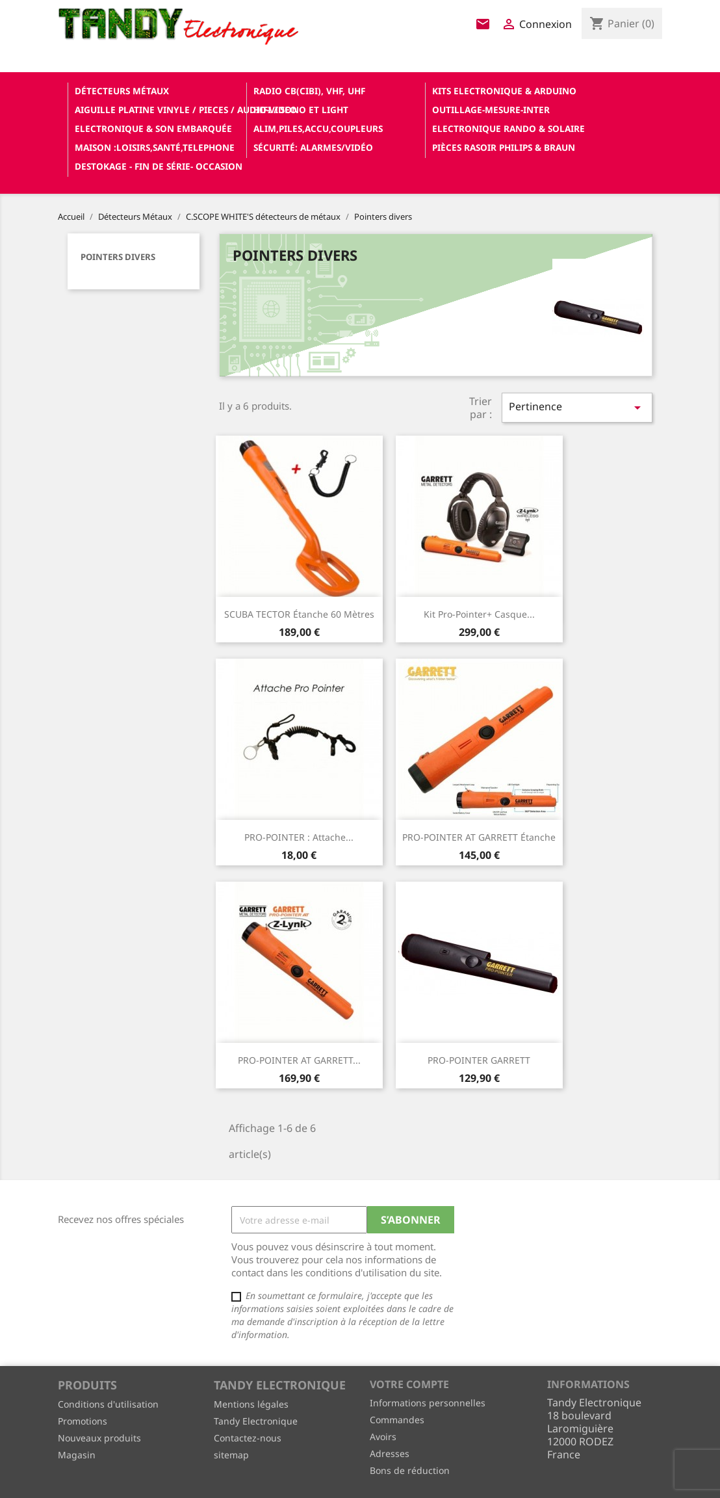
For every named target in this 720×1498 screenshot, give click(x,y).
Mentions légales (251, 1404)
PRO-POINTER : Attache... (299, 837)
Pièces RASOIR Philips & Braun (503, 147)
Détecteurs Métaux (122, 91)
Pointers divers (118, 257)
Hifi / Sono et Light (300, 109)
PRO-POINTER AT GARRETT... (299, 1060)
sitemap (231, 1455)
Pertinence (577, 407)
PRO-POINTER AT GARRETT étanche (479, 837)
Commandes (397, 1419)
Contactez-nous (247, 1438)
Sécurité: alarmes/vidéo (313, 147)
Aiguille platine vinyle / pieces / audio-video (159, 109)
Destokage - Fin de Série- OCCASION (158, 166)
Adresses (389, 1453)
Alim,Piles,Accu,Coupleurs (318, 128)
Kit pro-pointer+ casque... (479, 614)
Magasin (77, 1455)
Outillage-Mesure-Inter (491, 109)
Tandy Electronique (256, 1421)
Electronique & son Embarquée (153, 128)
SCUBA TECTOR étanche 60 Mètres (299, 614)
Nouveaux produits (99, 1438)
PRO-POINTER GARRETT (479, 1060)
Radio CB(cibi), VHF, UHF (309, 91)
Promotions (82, 1421)
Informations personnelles (427, 1403)
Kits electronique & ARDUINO (504, 91)
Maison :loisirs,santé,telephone (155, 147)
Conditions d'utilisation (108, 1404)
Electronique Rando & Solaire (508, 128)
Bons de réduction (410, 1470)
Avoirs (383, 1436)
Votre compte (409, 1384)
